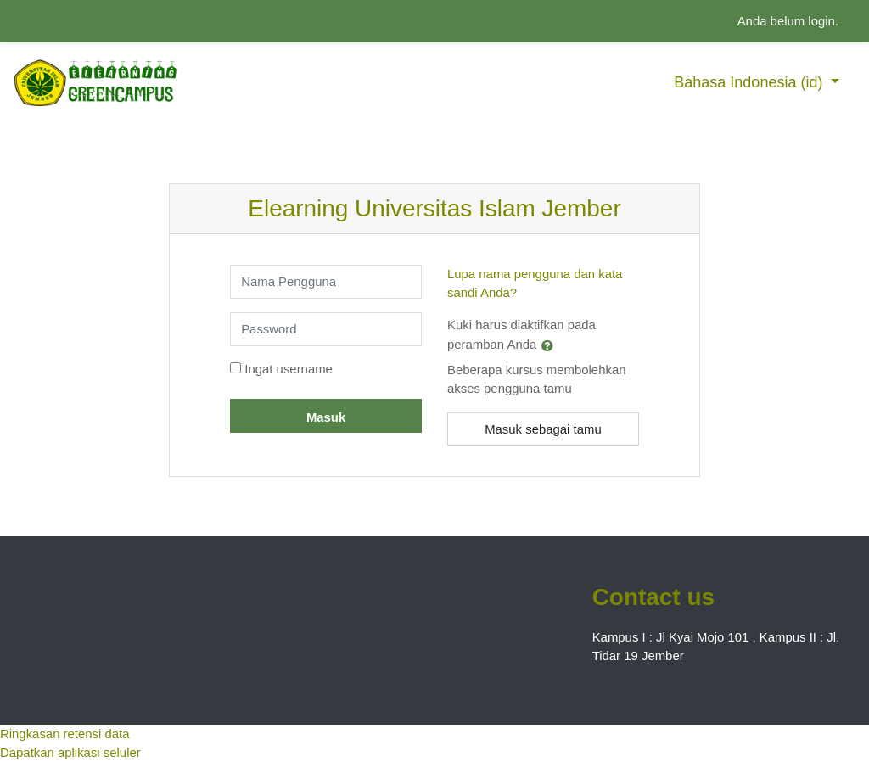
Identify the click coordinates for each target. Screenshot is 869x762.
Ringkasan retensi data (64, 733)
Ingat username (288, 368)
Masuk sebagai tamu (543, 429)
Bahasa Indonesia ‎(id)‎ (750, 82)
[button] (551, 345)
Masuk (325, 417)
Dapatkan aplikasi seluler (70, 752)
